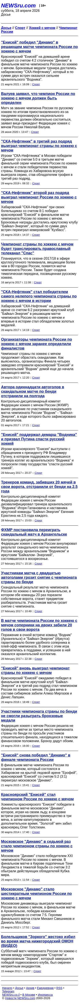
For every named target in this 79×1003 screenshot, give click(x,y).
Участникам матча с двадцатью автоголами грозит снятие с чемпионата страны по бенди (39, 577)
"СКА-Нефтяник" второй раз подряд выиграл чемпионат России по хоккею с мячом (39, 197)
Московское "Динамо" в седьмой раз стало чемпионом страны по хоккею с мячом (36, 846)
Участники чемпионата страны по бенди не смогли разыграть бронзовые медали (39, 715)
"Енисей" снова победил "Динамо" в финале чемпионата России (35, 757)
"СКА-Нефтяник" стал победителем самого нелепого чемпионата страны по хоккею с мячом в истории (39, 296)
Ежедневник (45, 988)
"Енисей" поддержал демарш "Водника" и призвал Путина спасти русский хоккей (39, 439)
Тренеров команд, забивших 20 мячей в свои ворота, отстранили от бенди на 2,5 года (39, 486)
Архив (30, 988)
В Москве (28, 994)
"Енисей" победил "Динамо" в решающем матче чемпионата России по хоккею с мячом (39, 46)
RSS (59, 988)
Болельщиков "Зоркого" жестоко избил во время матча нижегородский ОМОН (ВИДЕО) (38, 941)
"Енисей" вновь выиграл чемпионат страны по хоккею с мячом (35, 670)
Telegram (8, 991)
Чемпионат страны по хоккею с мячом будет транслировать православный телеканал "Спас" (37, 248)
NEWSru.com (18, 5)
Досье (19, 988)
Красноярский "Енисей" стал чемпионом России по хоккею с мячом (37, 796)
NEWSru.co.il (11, 994)
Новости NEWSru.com (20, 998)
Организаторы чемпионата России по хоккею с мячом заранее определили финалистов (36, 343)
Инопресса (45, 994)
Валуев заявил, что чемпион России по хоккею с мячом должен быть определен (38, 98)
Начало (7, 988)
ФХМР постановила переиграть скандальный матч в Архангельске (34, 532)
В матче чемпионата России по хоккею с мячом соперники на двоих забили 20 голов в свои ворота (39, 625)
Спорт (36, 84)
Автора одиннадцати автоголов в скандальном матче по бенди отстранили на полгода (32, 391)
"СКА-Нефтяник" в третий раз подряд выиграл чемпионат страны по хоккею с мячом (39, 145)
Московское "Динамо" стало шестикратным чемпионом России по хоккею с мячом (36, 893)
